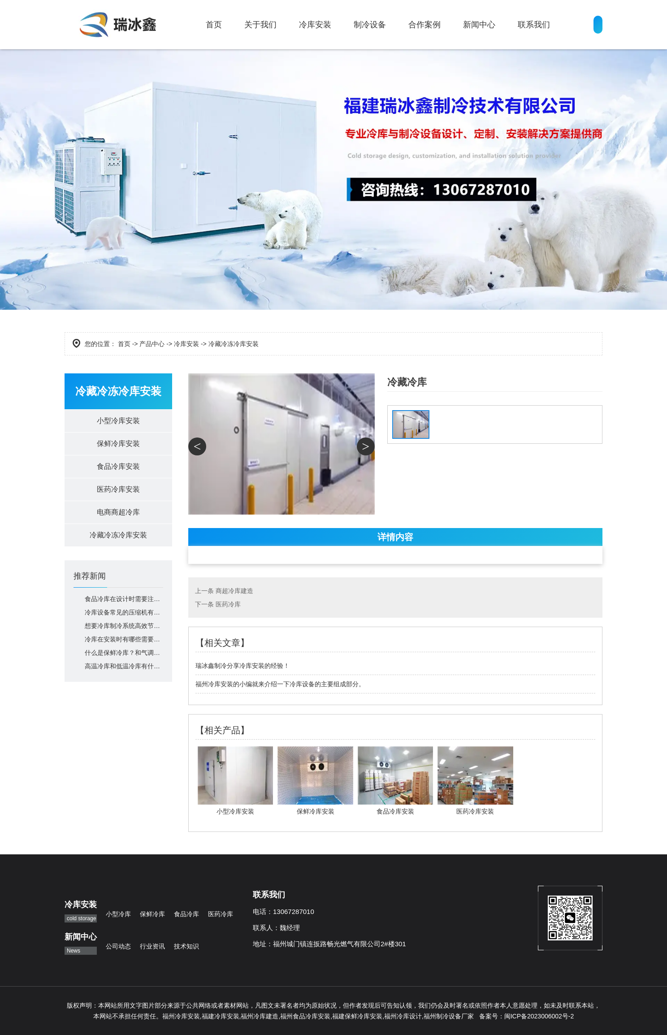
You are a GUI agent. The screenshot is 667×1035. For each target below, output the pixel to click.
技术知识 (186, 946)
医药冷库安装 (118, 489)
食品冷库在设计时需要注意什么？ (124, 598)
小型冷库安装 (118, 420)
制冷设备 (370, 24)
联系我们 (534, 24)
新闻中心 (479, 24)
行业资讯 (152, 946)
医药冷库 (228, 604)
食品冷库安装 (118, 466)
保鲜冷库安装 (118, 443)
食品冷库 (186, 914)
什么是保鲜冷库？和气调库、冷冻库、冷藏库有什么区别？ (124, 652)
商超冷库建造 (234, 590)
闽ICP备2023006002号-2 (539, 1016)
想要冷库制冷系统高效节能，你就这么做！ (124, 625)
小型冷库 (118, 914)
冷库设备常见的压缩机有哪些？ (124, 612)
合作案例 (424, 24)
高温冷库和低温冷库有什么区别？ (124, 666)
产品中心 (152, 343)
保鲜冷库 (152, 914)
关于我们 (260, 24)
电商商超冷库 (118, 512)
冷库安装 (315, 24)
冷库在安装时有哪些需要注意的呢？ (124, 639)
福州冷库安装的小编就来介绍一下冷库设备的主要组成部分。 (280, 684)
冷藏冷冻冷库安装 (118, 535)
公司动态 (118, 946)
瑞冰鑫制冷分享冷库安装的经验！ (242, 665)
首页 (214, 24)
